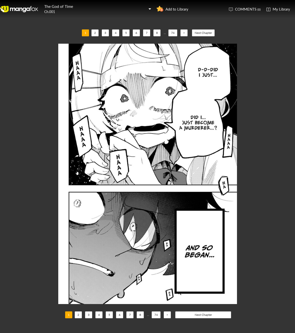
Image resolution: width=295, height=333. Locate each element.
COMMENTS (248, 9)
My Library (281, 9)
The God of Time (58, 6)
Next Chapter (203, 33)
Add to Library (176, 9)
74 (173, 33)
